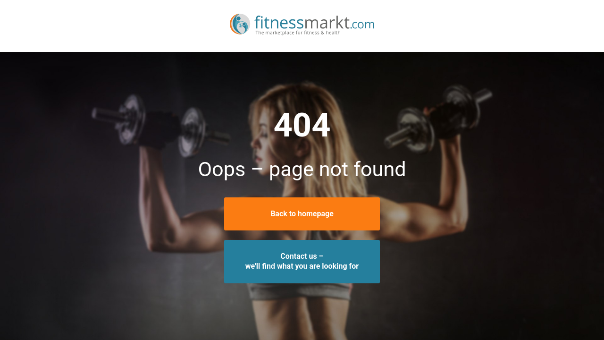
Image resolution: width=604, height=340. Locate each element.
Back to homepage (302, 213)
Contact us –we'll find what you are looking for (302, 261)
